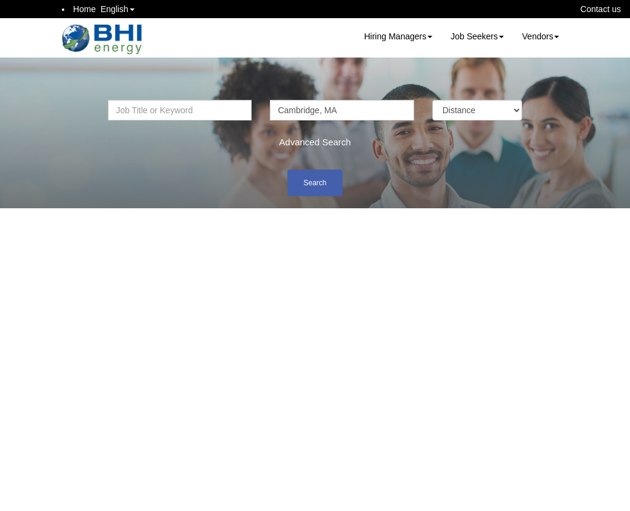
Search (314, 183)
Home (84, 9)
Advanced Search (314, 142)
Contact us (600, 9)
